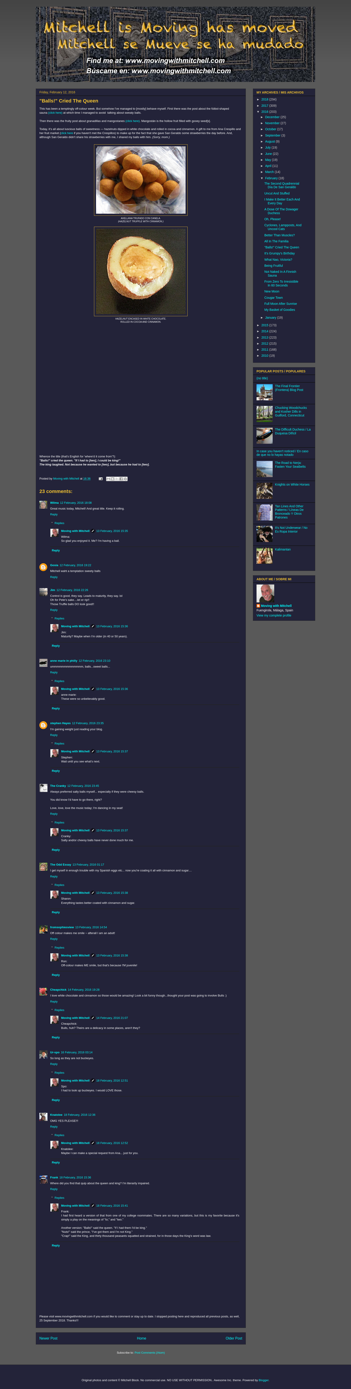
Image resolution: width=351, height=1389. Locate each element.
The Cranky (58, 785)
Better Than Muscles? (279, 235)
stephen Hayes (60, 723)
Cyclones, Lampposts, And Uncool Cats (283, 227)
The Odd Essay (60, 864)
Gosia (54, 565)
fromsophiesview (62, 927)
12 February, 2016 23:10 (94, 660)
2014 (265, 331)
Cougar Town (273, 297)
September (273, 135)
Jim (52, 590)
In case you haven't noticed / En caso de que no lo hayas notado (282, 453)
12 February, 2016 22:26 (72, 590)
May (268, 160)
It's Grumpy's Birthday (279, 253)
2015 (265, 325)
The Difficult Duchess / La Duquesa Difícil (293, 431)
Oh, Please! (272, 219)
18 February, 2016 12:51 (112, 1080)
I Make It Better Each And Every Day (282, 201)
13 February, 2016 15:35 (112, 531)
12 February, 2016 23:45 (83, 785)
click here (67, 133)
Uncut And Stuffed (277, 193)
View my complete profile (274, 615)
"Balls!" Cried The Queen (281, 247)
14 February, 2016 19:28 (83, 989)
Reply (54, 514)
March (270, 172)
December (272, 117)
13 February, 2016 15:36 (112, 626)
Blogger (264, 1380)
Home (141, 1338)
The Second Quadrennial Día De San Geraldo (281, 185)
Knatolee (56, 1114)
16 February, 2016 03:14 (76, 1052)
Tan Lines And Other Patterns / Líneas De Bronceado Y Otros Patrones (289, 511)
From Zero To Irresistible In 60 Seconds (281, 283)
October (271, 129)
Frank (54, 1177)
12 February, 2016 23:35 (88, 723)
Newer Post (48, 1338)
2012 (265, 343)
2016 (265, 111)
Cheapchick (58, 989)
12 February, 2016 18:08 (76, 502)
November (272, 123)
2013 (265, 337)
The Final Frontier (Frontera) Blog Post (289, 388)
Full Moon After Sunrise (280, 303)
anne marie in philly (63, 660)
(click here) (55, 112)
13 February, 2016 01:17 (88, 864)
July (268, 147)
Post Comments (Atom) (150, 1352)
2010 (265, 355)
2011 (265, 349)
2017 (265, 105)
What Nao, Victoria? (278, 259)
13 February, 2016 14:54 (91, 927)
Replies (59, 523)
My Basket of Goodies (279, 310)
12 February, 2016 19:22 (75, 565)
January (271, 317)
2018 (265, 99)
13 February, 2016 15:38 (112, 892)
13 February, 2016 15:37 (112, 751)
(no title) (262, 378)
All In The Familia (276, 241)
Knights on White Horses (292, 484)
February (271, 178)
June (269, 154)
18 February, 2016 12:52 (112, 1143)
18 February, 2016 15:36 (75, 1177)
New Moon (271, 291)
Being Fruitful (273, 265)
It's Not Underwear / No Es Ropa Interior (291, 529)
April (268, 166)
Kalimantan (283, 549)
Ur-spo (55, 1052)
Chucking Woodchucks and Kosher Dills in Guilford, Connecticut (291, 411)
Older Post (234, 1338)
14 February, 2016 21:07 (112, 1018)
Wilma (54, 502)
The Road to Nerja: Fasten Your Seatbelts (290, 464)
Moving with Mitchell (75, 531)
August (270, 141)
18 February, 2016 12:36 (79, 1114)
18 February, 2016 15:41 (112, 1205)
